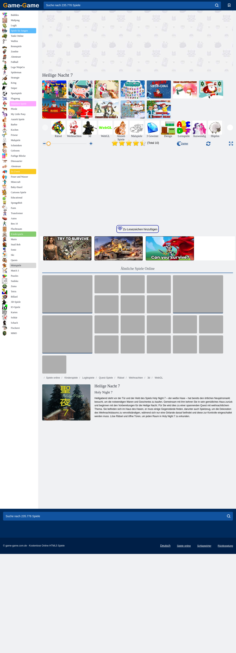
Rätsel (120, 462)
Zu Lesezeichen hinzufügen (137, 313)
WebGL (158, 462)
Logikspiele (88, 462)
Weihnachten (135, 462)
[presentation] (45, 127)
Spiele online (53, 462)
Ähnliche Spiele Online (138, 353)
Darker (182, 143)
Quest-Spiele (105, 462)
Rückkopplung (225, 630)
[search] (216, 5)
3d (148, 462)
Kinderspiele (71, 462)
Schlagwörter (204, 630)
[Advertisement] (90, 41)
